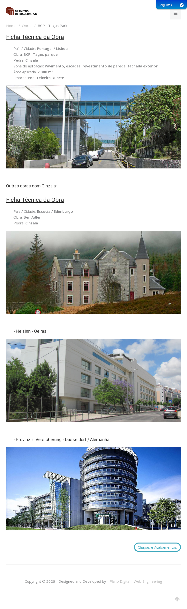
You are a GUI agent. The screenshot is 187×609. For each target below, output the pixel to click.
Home (11, 25)
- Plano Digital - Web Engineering (134, 581)
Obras (27, 25)
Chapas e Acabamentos (157, 547)
